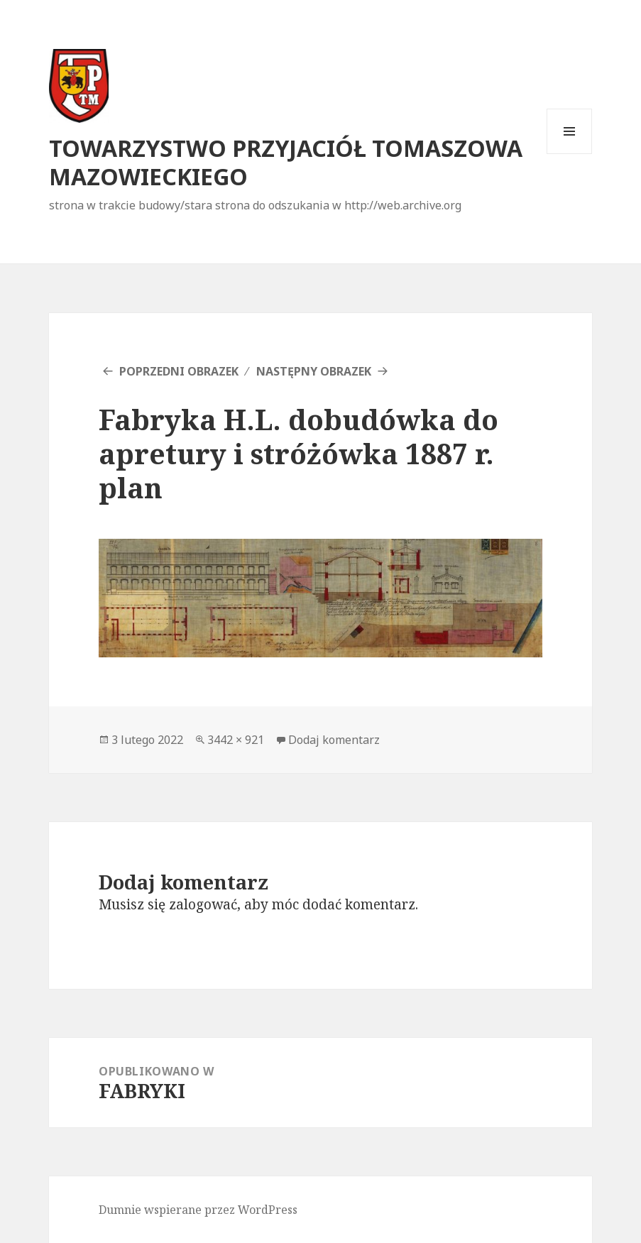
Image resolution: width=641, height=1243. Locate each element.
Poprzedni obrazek (179, 371)
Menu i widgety (569, 153)
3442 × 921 (235, 740)
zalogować (203, 904)
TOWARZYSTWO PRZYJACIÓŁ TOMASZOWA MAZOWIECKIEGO (285, 162)
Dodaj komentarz (334, 740)
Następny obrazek (313, 371)
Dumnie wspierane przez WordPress (198, 1209)
